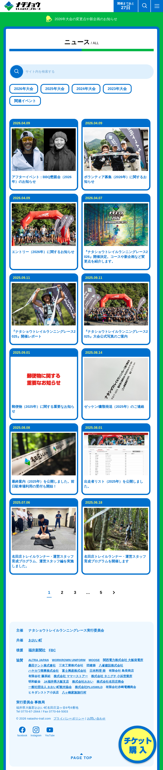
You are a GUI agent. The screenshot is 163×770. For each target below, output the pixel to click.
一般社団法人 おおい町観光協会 (50, 687)
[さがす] (16, 71)
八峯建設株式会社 (111, 665)
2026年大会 (23, 89)
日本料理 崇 (97, 670)
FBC (52, 650)
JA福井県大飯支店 (56, 681)
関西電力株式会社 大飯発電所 (123, 660)
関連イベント (25, 101)
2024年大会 (86, 89)
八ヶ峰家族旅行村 (74, 692)
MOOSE (94, 660)
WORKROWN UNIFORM (68, 660)
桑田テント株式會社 (42, 665)
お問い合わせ (96, 718)
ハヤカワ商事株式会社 (43, 670)
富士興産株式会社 (74, 670)
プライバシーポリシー (68, 718)
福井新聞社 (37, 650)
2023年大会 (117, 89)
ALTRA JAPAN (38, 660)
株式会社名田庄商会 (110, 681)
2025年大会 (54, 89)
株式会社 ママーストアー (71, 676)
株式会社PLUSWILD (89, 687)
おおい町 (35, 640)
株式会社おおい (82, 681)
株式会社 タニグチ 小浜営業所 (111, 676)
